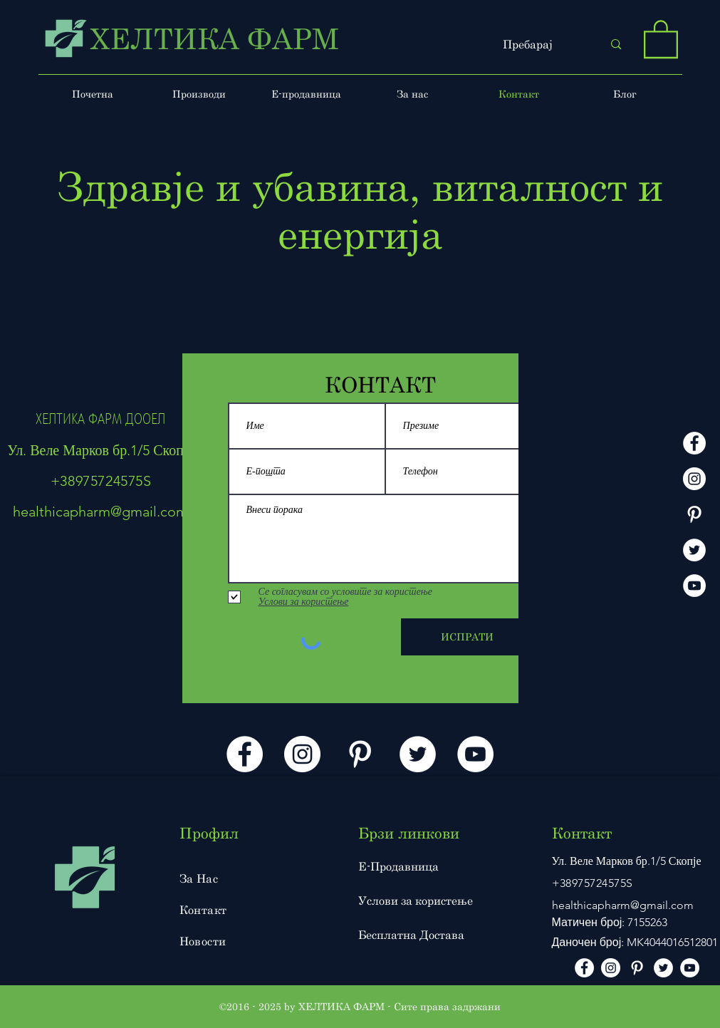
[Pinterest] (694, 514)
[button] (661, 38)
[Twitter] (694, 550)
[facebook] (694, 443)
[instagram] (694, 478)
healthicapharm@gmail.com (100, 511)
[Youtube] (694, 585)
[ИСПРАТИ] (467, 636)
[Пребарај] (542, 44)
